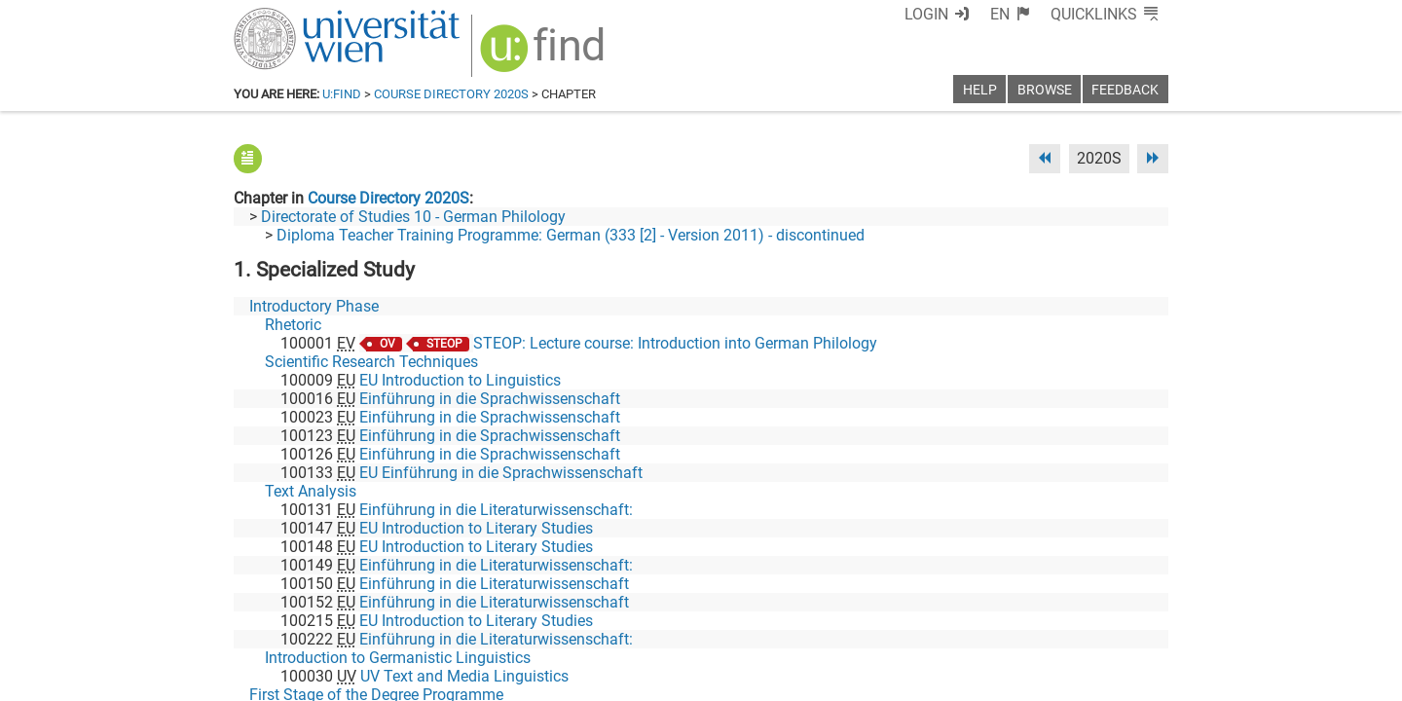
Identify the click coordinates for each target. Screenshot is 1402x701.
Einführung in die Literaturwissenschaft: (496, 509)
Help (980, 90)
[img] (545, 55)
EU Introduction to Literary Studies (476, 528)
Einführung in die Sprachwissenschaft (489, 398)
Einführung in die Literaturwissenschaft (494, 583)
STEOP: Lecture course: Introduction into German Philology (675, 343)
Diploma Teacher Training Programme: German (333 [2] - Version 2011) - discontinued (571, 235)
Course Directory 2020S (451, 94)
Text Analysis (310, 491)
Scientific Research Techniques (371, 361)
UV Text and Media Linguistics (464, 676)
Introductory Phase (314, 306)
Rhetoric (293, 324)
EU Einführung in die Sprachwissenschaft (501, 472)
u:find (341, 94)
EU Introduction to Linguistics (460, 380)
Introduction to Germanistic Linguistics (398, 657)
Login (926, 14)
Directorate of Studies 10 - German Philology (413, 216)
